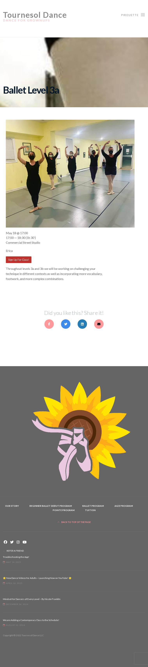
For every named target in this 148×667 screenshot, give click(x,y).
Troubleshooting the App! (16, 556)
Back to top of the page (74, 522)
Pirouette (133, 14)
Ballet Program (93, 505)
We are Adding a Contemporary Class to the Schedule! (31, 620)
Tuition (90, 510)
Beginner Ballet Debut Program (50, 505)
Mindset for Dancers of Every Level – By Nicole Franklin (31, 599)
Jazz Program (123, 505)
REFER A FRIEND (15, 550)
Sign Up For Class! (18, 259)
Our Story (12, 505)
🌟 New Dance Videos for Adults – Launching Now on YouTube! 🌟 (37, 578)
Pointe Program (63, 510)
